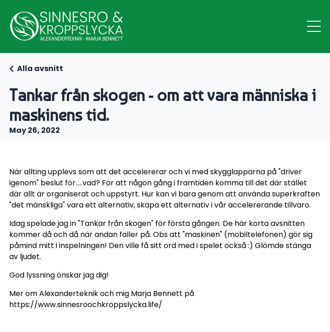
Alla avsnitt (40, 68)
